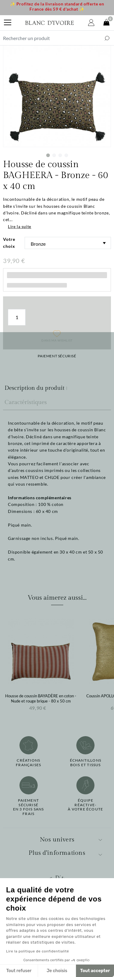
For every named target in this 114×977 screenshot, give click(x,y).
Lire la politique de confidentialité (37, 951)
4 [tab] (66, 155)
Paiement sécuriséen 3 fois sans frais (28, 807)
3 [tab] (60, 155)
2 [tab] (54, 155)
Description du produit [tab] (34, 388)
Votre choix (9, 242)
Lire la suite (19, 226)
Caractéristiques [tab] (26, 402)
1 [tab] (48, 155)
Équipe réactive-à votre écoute (85, 804)
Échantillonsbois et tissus (85, 762)
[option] (40, 664)
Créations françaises (28, 762)
